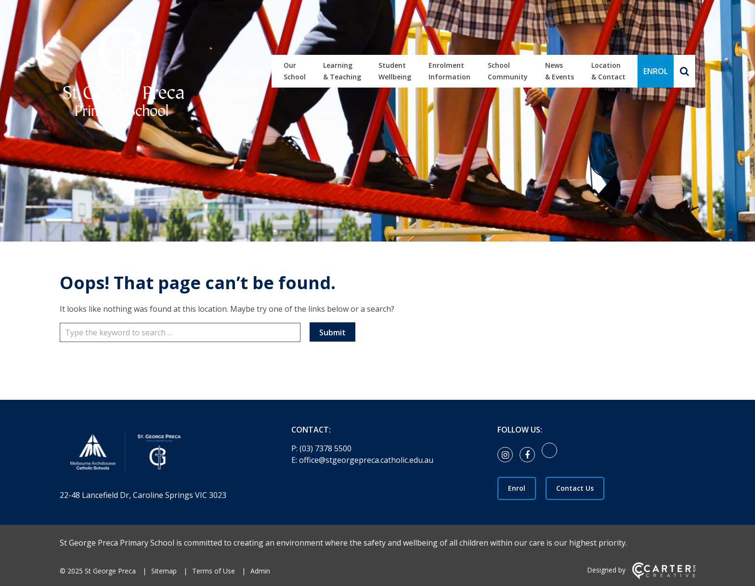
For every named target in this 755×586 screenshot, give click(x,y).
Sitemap (164, 570)
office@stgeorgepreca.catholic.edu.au (366, 460)
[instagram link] (507, 455)
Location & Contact (608, 71)
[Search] (684, 71)
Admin (260, 570)
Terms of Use (213, 570)
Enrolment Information (449, 71)
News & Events (559, 71)
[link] (552, 455)
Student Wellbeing (394, 71)
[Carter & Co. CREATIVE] (663, 576)
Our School (295, 71)
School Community (508, 71)
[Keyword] (180, 332)
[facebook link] (530, 455)
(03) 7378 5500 (325, 448)
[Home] (159, 454)
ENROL (655, 71)
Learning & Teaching (342, 71)
